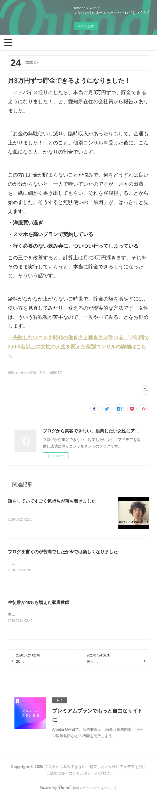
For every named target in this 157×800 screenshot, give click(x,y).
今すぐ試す (86, 26)
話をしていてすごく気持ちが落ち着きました (52, 501)
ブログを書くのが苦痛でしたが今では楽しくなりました (63, 552)
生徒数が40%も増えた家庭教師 (38, 603)
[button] (8, 42)
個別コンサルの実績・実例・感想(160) (35, 373)
